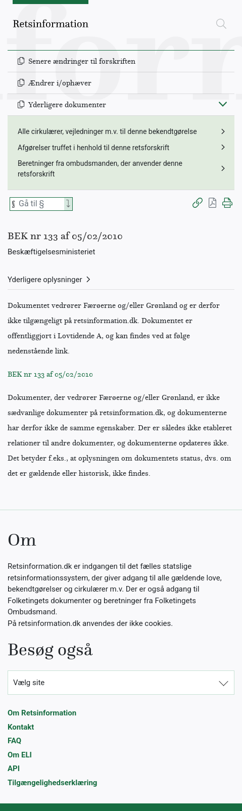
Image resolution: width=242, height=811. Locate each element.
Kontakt (21, 727)
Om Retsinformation (42, 712)
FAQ (14, 740)
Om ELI (20, 754)
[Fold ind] (222, 103)
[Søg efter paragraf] (40, 204)
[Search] (68, 204)
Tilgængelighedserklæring (52, 782)
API (14, 768)
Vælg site (28, 682)
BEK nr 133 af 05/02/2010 (50, 374)
